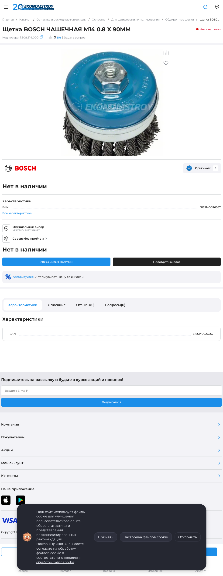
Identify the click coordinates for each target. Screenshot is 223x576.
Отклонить (187, 537)
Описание (57, 305)
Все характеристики (17, 213)
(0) (59, 37)
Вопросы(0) (115, 305)
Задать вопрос (75, 37)
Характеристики (22, 305)
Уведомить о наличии (56, 261)
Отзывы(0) (85, 305)
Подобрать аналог (166, 262)
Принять (105, 537)
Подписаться (111, 402)
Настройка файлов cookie (146, 537)
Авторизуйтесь (24, 277)
